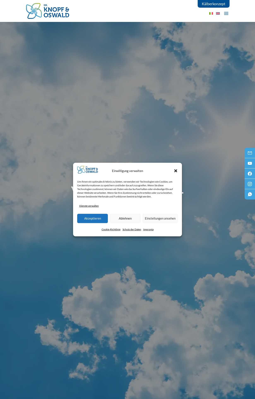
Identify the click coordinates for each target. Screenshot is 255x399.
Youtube (250, 164)
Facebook (250, 175)
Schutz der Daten (132, 229)
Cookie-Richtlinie (111, 229)
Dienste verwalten (89, 205)
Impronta (148, 229)
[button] (176, 171)
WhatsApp (250, 195)
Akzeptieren (92, 218)
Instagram (250, 185)
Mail (250, 154)
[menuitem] (218, 13)
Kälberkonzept (213, 3)
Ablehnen (125, 218)
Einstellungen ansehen (160, 218)
